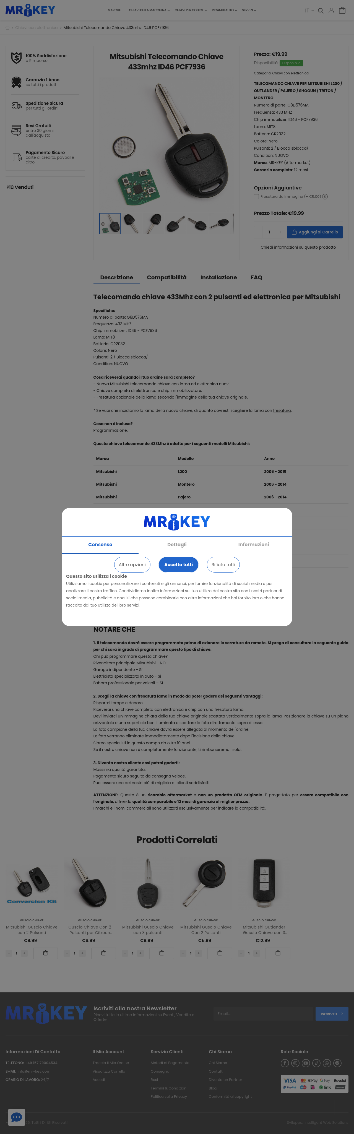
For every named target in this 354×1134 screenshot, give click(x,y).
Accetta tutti (178, 564)
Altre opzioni (132, 564)
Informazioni (253, 544)
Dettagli (177, 544)
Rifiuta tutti (223, 564)
